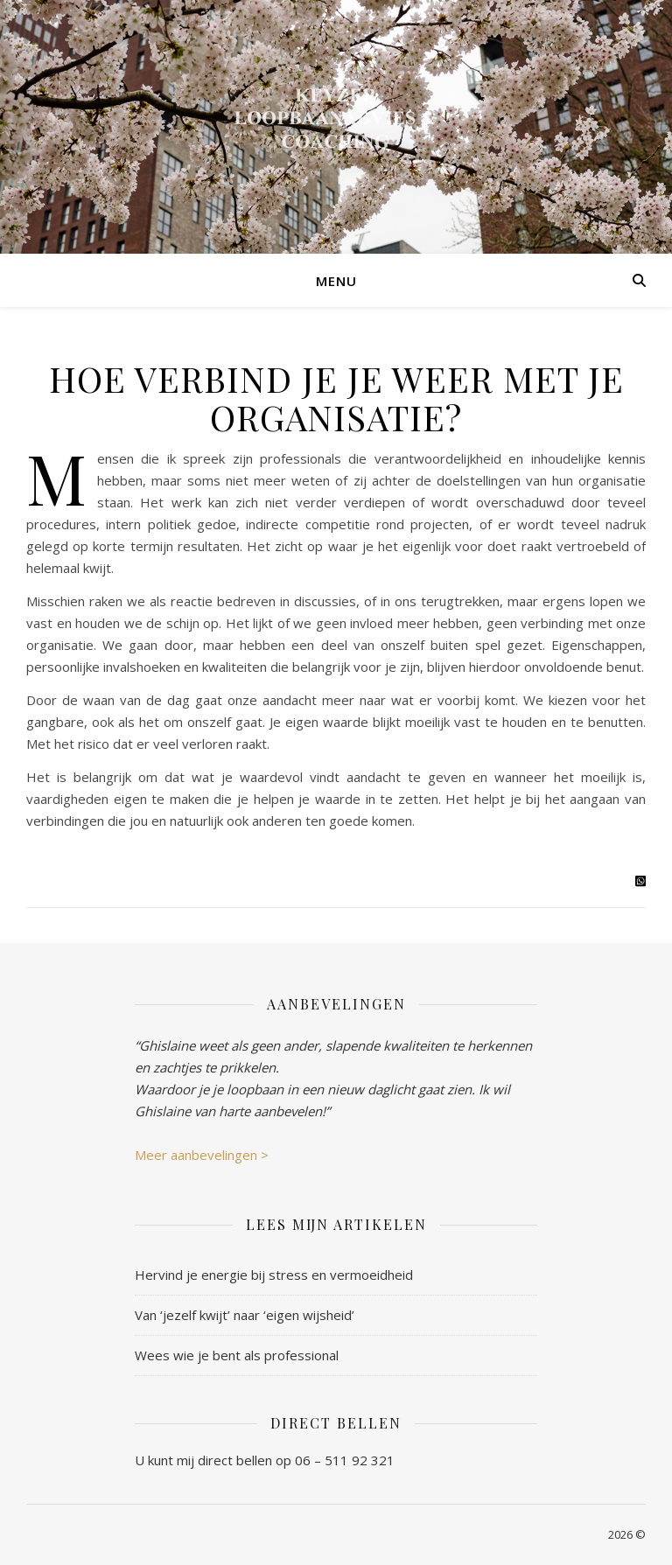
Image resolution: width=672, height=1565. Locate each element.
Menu (336, 281)
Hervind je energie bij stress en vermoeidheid (274, 1274)
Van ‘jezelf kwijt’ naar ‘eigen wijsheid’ (244, 1315)
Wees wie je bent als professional (237, 1355)
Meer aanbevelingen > (202, 1154)
